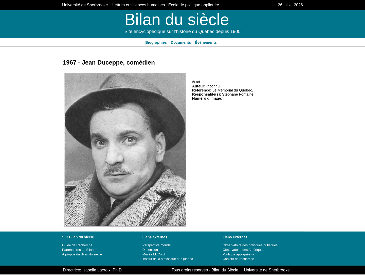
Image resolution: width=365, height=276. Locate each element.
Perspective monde (156, 245)
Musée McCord (153, 254)
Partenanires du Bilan (78, 250)
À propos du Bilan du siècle (82, 254)
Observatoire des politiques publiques (250, 245)
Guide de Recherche (77, 245)
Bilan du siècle (176, 19)
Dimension (150, 250)
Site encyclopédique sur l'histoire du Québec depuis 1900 (182, 31)
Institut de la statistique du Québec (167, 259)
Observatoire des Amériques (243, 250)
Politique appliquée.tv (238, 254)
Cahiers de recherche (238, 259)
